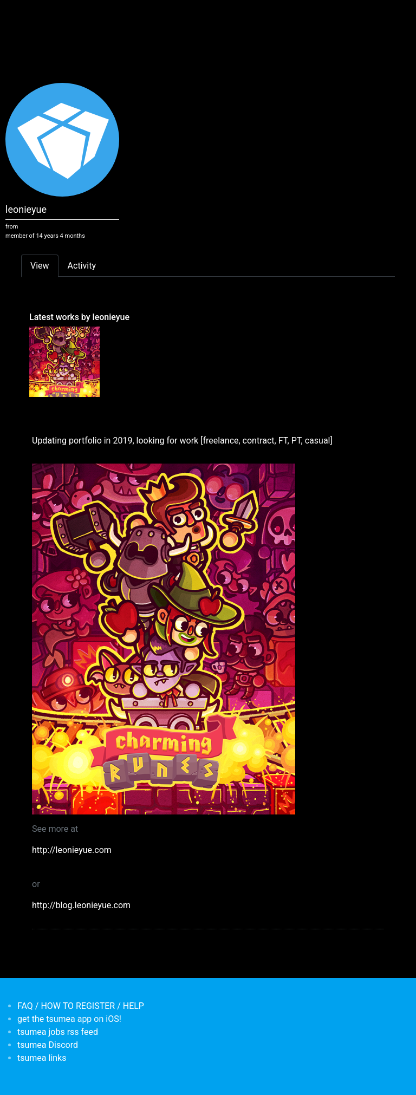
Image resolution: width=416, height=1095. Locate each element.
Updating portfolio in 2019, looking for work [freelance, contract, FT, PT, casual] (182, 440)
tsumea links (41, 1058)
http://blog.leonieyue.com (81, 905)
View (39, 265)
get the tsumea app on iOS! (69, 1019)
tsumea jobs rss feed (57, 1032)
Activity (82, 265)
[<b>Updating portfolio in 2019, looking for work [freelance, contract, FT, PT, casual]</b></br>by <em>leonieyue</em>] (64, 361)
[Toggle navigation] (28, 15)
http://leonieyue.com (72, 850)
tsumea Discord (47, 1045)
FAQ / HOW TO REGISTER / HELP (80, 1006)
